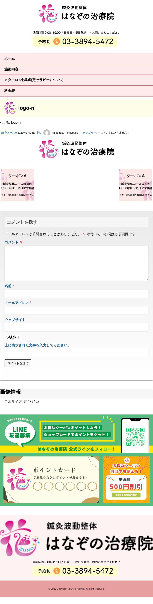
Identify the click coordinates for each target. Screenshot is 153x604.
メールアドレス (17, 310)
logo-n (16, 122)
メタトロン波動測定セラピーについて (34, 80)
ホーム (9, 58)
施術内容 (11, 69)
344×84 (29, 408)
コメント (14, 242)
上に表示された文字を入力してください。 (38, 352)
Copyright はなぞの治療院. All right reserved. (80, 595)
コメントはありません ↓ (115, 132)
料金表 (9, 91)
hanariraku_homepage (60, 132)
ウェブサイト (15, 327)
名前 (8, 293)
